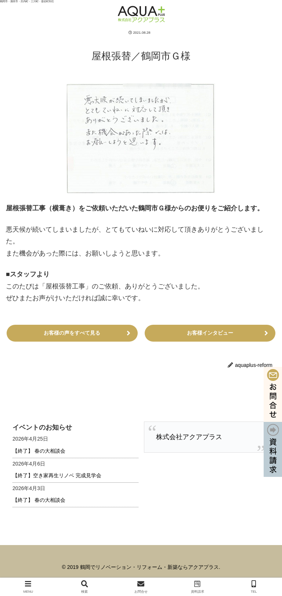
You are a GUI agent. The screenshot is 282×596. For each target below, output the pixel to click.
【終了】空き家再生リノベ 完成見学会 (56, 475)
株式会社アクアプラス (189, 437)
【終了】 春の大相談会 (38, 451)
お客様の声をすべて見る (72, 333)
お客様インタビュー (210, 333)
